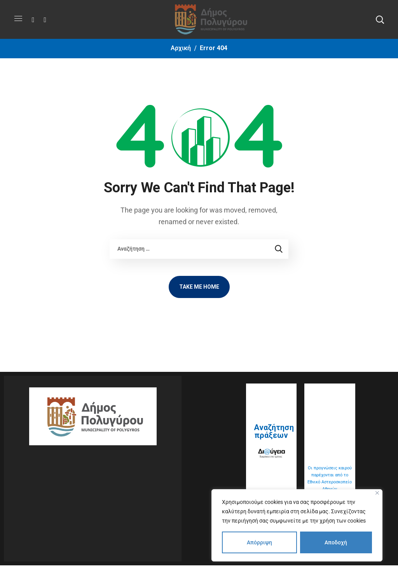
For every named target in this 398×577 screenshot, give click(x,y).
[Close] (377, 493)
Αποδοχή (336, 542)
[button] (380, 19)
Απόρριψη (259, 542)
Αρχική (181, 48)
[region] (296, 525)
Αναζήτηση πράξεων (274, 431)
